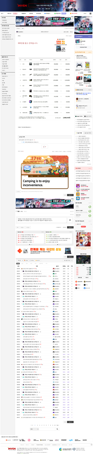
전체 (18, 263)
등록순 (21, 211)
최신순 (25, 211)
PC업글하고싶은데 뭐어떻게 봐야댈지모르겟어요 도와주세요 (37, 276)
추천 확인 (69, 151)
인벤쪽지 (34, 172)
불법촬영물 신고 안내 (56, 444)
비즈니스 (27, 444)
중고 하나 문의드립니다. (29, 361)
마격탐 (56, 319)
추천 (31, 263)
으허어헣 (57, 329)
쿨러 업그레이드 (28, 336)
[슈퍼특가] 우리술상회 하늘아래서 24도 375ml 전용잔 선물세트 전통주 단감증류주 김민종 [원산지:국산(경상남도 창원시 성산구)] (83, 173)
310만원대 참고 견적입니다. (32, 314)
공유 (53, 151)
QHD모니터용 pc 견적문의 (30, 349)
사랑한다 (57, 397)
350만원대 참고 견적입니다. (32, 331)
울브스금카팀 (57, 336)
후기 (36, 263)
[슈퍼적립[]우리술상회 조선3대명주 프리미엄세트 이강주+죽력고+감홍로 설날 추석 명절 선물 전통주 (83, 175)
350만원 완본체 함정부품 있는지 (31, 359)
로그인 (85, 13)
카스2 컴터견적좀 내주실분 (30, 321)
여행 (3, 84)
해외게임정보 (5, 87)
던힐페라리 (57, 349)
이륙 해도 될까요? (28, 311)
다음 (57, 425)
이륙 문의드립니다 (28, 291)
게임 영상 (4, 89)
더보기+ (89, 36)
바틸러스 (57, 298)
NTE (43, 8)
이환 (39, 8)
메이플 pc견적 (27, 354)
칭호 (45, 176)
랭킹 (38, 176)
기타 (46, 263)
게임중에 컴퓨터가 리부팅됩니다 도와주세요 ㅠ (34, 306)
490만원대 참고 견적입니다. (32, 341)
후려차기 (57, 414)
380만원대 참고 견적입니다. (32, 346)
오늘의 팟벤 (4, 63)
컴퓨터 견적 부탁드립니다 (30, 298)
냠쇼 (56, 372)
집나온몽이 (57, 268)
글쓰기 (70, 256)
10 (54, 425)
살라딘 (56, 311)
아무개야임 (57, 359)
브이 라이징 (4, 93)
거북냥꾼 (57, 379)
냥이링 (56, 344)
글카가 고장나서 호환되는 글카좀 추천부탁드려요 (35, 288)
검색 (57, 429)
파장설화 (57, 321)
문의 (27, 263)
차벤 (3, 80)
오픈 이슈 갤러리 (5, 59)
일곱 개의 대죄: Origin (6, 95)
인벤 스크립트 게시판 (6, 36)
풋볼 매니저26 (5, 104)
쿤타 (56, 273)
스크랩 (56, 151)
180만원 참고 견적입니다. (31, 392)
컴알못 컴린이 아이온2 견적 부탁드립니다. (33, 417)
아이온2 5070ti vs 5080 (29, 414)
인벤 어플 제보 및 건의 (6, 34)
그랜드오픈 (47, 8)
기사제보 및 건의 (5, 32)
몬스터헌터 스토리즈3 (6, 97)
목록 (67, 35)
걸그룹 (3, 82)
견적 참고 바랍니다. (30, 296)
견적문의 (26, 382)
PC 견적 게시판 (5, 68)
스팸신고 (65, 151)
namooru (56, 278)
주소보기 (18, 28)
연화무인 (57, 389)
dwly (56, 309)
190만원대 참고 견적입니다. (32, 367)
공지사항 (70, 444)
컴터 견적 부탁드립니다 (29, 278)
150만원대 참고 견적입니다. (32, 293)
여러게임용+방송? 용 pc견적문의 (31, 399)
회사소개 (22, 444)
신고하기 (60, 151)
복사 (23, 28)
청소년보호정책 (47, 444)
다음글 (21, 227)
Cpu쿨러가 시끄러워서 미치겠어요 (31, 397)
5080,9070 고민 (27, 339)
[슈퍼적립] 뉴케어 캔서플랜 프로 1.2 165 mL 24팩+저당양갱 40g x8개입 (83, 178)
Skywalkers (19, 31)
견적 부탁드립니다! (28, 372)
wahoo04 (56, 288)
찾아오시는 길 (64, 444)
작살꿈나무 (57, 361)
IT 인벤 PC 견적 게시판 (69, 28)
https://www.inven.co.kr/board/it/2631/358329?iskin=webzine (32, 191)
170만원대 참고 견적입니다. (32, 374)
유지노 (56, 276)
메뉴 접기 (63, 176)
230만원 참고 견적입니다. (31, 281)
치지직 (3, 78)
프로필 (31, 176)
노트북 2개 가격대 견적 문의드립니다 (32, 273)
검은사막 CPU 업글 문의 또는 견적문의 (32, 309)
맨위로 (64, 227)
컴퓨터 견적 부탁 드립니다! (27, 139)
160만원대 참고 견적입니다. (32, 301)
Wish (56, 339)
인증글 (26, 260)
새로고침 (71, 211)
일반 (22, 263)
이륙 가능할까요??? (28, 268)
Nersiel (56, 407)
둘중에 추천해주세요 (29, 389)
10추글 (32, 260)
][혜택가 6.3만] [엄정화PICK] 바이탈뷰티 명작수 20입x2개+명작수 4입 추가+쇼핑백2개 (83, 180)
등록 (70, 220)
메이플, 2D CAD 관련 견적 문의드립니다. (33, 407)
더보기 (40, 172)
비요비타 (57, 364)
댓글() (70, 35)
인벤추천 (41, 263)
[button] (29, 244)
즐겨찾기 (38, 260)
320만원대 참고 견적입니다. (32, 271)
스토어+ (89, 52)
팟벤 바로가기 (5, 76)
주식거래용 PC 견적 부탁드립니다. (31, 364)
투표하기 (83, 226)
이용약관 (32, 444)
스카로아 (57, 354)
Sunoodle (57, 296)
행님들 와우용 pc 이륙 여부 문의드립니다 (33, 283)
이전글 (27, 227)
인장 (25, 176)
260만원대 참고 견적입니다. (32, 351)
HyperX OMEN (5, 91)
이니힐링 (37, 172)
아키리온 (57, 382)
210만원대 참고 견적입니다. (32, 402)
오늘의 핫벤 (4, 61)
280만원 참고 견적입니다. (31, 324)
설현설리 (57, 399)
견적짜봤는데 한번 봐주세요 (30, 329)
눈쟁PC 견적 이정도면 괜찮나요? (31, 344)
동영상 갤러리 (5, 30)
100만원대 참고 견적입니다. (32, 356)
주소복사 (18, 191)
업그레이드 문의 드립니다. (30, 379)
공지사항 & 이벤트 (5, 28)
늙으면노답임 (57, 283)
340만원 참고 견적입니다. (31, 286)
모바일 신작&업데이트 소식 (7, 39)
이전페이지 (58, 227)
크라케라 (57, 306)
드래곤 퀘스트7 (5, 102)
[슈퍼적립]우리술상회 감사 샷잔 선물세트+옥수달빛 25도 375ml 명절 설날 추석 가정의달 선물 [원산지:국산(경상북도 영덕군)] (83, 171)
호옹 (56, 291)
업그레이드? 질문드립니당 (30, 319)
